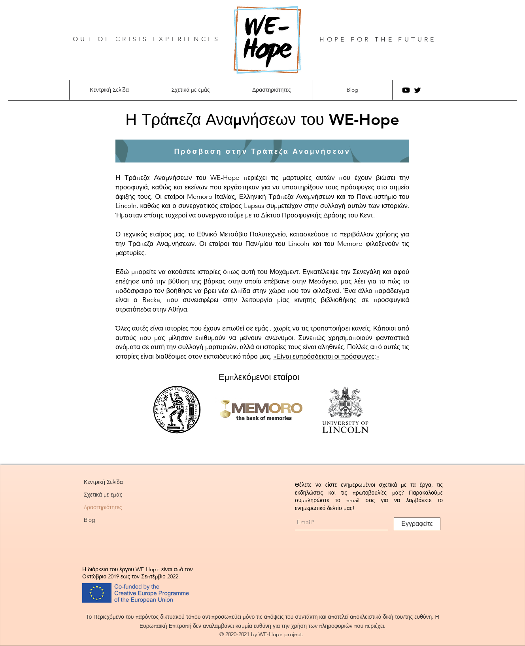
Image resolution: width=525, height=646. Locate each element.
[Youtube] (406, 90)
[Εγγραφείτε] (417, 524)
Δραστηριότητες (103, 507)
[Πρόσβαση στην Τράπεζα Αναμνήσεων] (262, 151)
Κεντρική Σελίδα (103, 481)
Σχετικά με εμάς (103, 494)
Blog (89, 519)
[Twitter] (417, 90)
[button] (190, 90)
